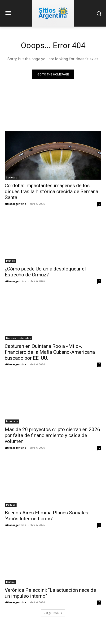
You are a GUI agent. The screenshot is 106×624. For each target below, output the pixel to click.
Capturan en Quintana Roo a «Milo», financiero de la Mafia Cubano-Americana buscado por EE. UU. (50, 352)
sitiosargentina (15, 203)
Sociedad (11, 177)
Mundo (10, 260)
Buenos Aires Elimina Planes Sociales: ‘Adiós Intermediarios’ (47, 516)
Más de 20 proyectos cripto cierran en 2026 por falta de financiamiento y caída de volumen (52, 435)
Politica (10, 504)
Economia (12, 421)
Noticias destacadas (18, 338)
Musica (10, 582)
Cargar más (53, 613)
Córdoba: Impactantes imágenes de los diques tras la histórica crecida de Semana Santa (51, 191)
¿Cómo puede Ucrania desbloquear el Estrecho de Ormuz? (45, 272)
